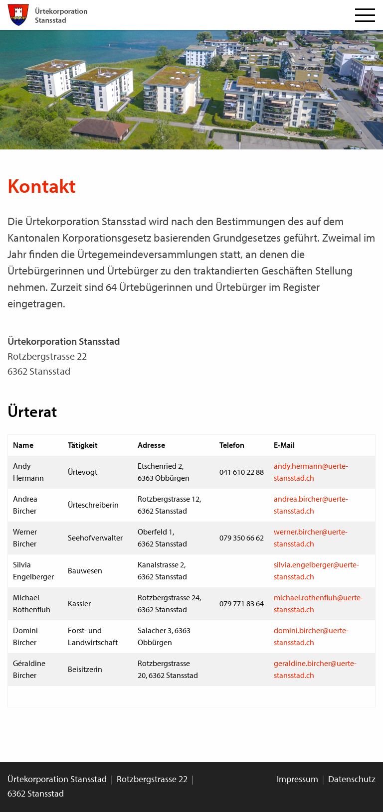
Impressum (297, 779)
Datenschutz (352, 779)
